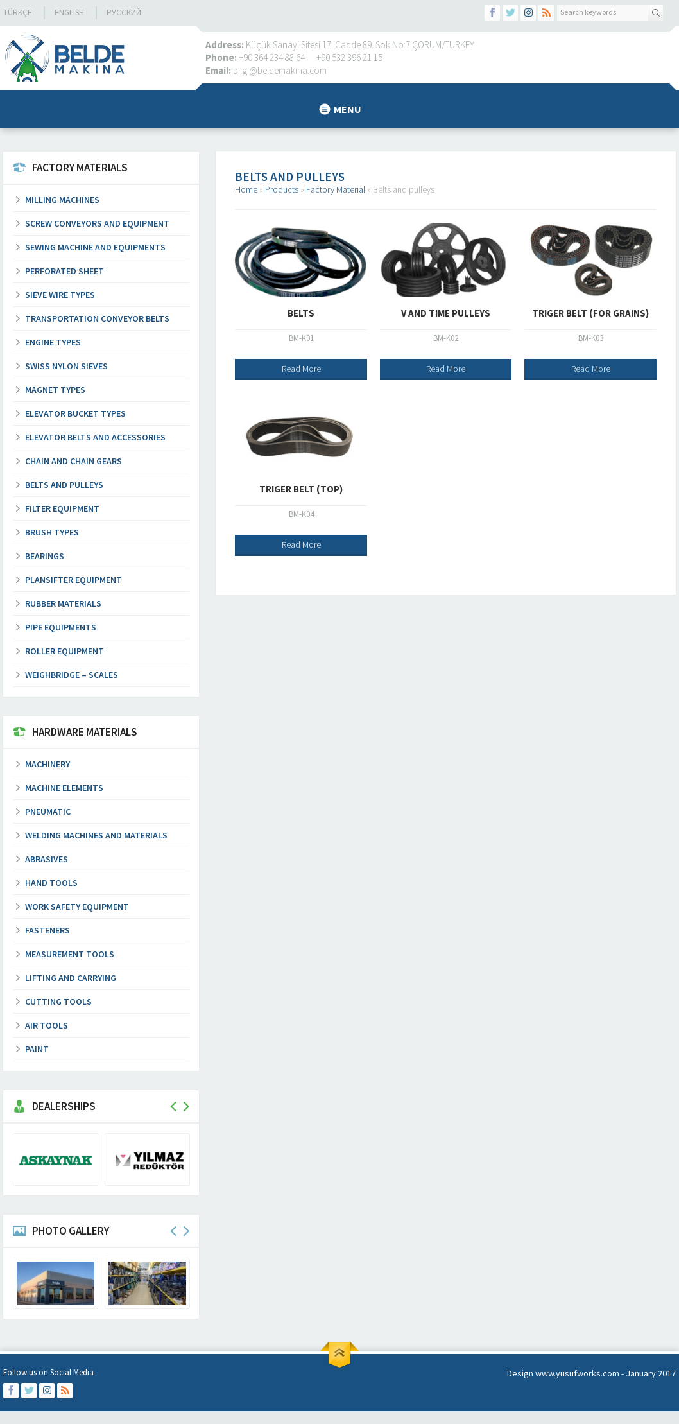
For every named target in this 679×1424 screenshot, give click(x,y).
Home (246, 189)
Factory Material (335, 189)
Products (281, 189)
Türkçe (17, 12)
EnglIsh (69, 12)
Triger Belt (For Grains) (590, 313)
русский (124, 12)
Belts (301, 313)
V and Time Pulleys (445, 313)
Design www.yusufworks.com (563, 1373)
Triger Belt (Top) (301, 489)
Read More (301, 368)
